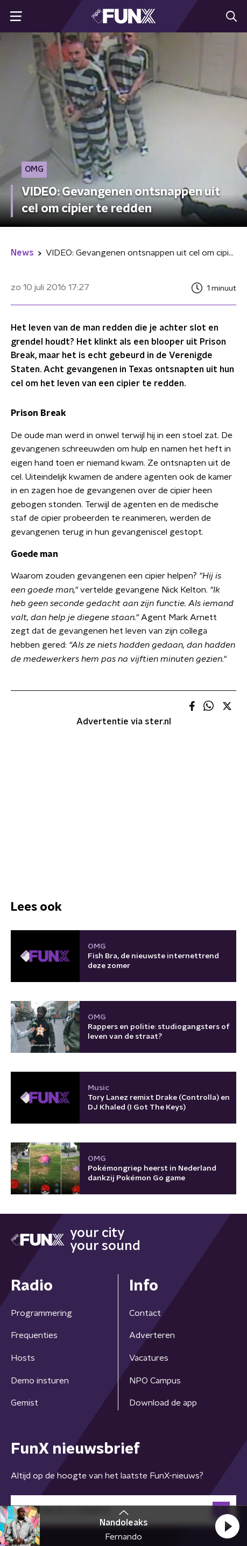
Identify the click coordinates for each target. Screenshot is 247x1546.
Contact (145, 1313)
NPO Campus (155, 1380)
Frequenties (34, 1335)
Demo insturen (40, 1380)
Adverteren (152, 1335)
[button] (227, 1526)
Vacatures (148, 1358)
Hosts (23, 1358)
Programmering (41, 1313)
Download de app (163, 1403)
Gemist (24, 1403)
